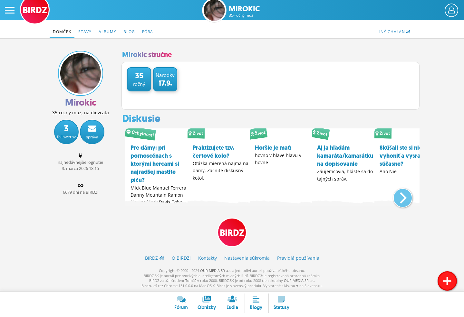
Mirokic (244, 11)
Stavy (85, 31)
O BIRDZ (181, 258)
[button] (397, 195)
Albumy (107, 31)
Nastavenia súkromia (247, 258)
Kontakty (207, 258)
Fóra (147, 31)
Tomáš (190, 280)
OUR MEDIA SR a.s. (215, 270)
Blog (129, 31)
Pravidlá (298, 258)
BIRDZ (232, 233)
